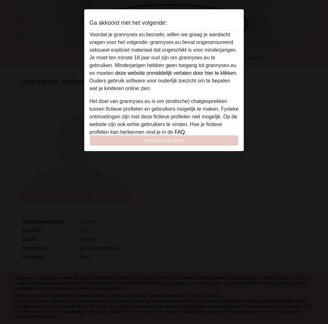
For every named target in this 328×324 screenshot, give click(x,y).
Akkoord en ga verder (164, 140)
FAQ (180, 132)
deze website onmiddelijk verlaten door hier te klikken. (176, 73)
